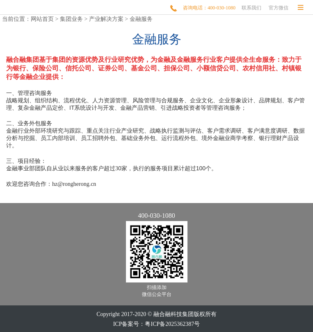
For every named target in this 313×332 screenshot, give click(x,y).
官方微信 (278, 8)
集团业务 (71, 19)
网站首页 (42, 19)
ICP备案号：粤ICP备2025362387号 (156, 324)
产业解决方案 (106, 19)
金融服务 (141, 19)
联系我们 (251, 8)
